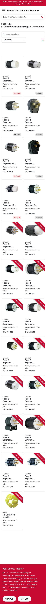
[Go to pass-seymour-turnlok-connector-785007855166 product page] (12, 76)
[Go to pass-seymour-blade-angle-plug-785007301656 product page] (12, 434)
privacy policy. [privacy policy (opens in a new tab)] (14, 584)
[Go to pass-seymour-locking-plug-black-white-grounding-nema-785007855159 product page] (12, 357)
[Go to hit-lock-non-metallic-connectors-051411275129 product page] (12, 511)
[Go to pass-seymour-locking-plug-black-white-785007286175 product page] (34, 279)
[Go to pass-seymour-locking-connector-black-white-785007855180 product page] (34, 357)
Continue (9, 599)
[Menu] (3, 9)
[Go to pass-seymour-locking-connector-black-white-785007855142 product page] (34, 318)
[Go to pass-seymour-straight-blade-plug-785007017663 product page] (34, 473)
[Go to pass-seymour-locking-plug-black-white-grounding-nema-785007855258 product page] (12, 117)
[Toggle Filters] (42, 39)
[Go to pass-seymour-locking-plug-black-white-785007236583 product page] (12, 473)
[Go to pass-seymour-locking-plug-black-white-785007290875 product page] (34, 434)
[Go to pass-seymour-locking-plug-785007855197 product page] (34, 200)
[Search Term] (23, 17)
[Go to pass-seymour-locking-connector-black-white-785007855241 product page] (12, 279)
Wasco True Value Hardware (23, 10)
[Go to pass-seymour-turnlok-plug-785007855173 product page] (12, 318)
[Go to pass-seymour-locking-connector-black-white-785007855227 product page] (12, 395)
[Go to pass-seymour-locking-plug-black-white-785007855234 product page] (34, 395)
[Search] (42, 17)
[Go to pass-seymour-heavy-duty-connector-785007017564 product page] (12, 200)
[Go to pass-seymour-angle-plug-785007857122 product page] (34, 159)
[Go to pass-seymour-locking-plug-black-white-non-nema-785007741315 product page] (34, 241)
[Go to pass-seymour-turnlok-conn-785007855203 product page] (34, 76)
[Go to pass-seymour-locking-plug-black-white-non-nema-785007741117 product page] (12, 241)
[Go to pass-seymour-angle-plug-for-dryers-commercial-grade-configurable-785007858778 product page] (34, 117)
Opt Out (24, 599)
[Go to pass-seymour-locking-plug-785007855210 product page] (12, 159)
